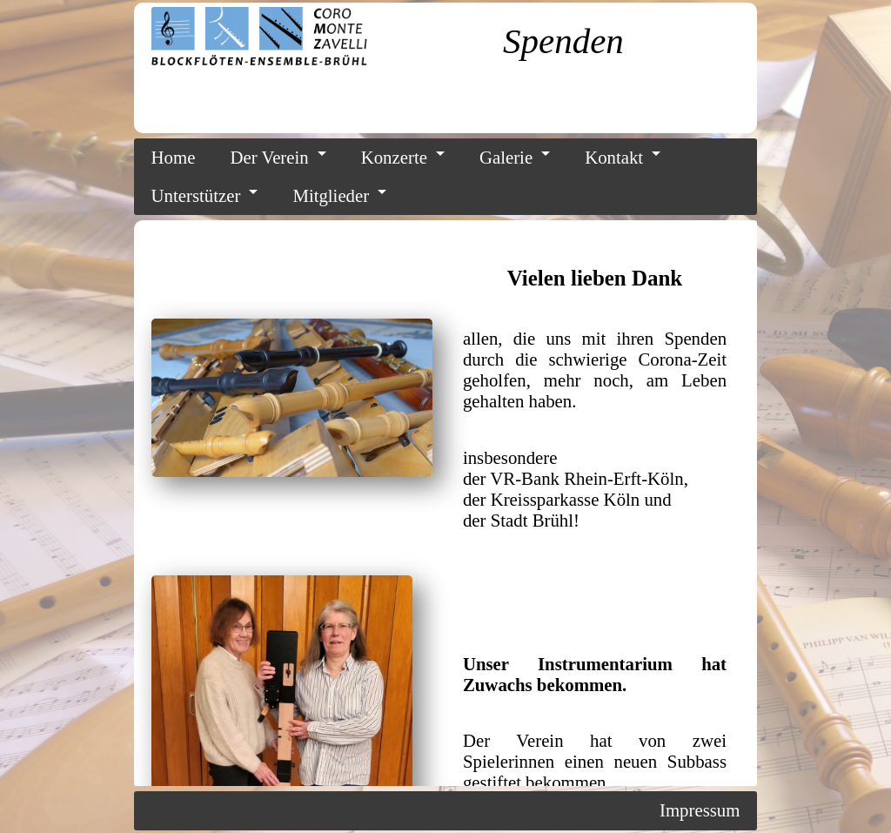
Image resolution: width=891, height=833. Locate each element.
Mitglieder (330, 195)
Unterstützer (196, 195)
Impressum (700, 810)
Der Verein (269, 157)
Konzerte (394, 157)
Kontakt (614, 157)
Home (173, 157)
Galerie (506, 157)
